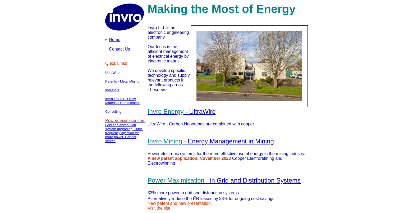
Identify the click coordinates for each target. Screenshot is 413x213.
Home (114, 39)
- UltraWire (181, 111)
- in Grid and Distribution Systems (224, 180)
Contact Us (119, 49)
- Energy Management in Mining (211, 141)
